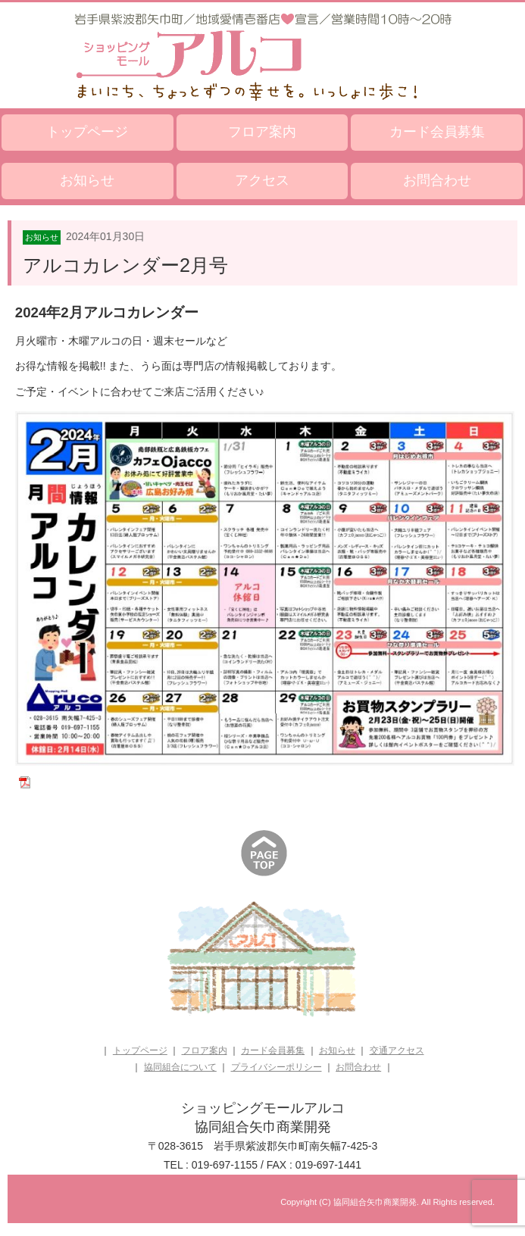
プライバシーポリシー (276, 1067)
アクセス (262, 180)
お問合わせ (437, 180)
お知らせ (87, 180)
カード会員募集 (437, 131)
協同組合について (180, 1067)
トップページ (87, 131)
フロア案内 (262, 131)
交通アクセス (397, 1050)
